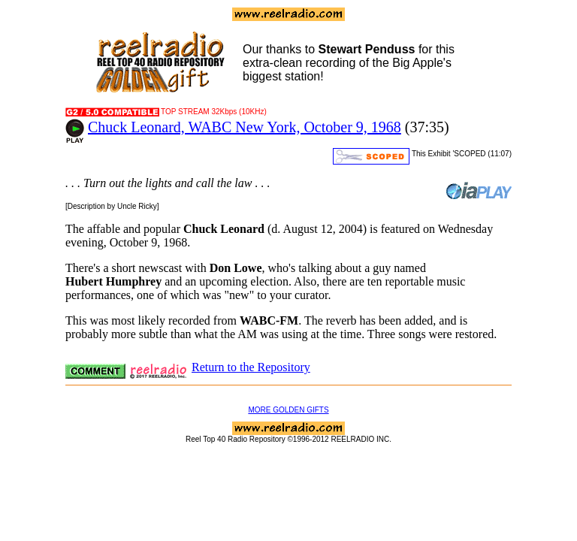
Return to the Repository (251, 367)
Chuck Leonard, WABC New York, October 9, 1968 (244, 127)
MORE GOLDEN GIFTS (288, 410)
